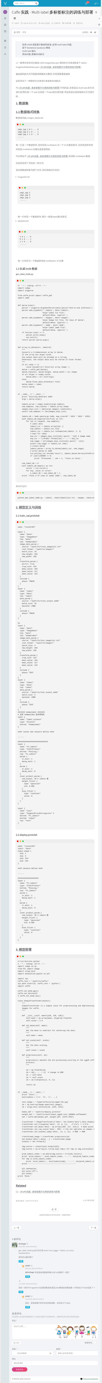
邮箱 (58, 1349)
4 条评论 (57, 23)
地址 (14, 1359)
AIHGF (17, 23)
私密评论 (88, 1343)
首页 (17, 32)
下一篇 (93, 1227)
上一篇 (16, 1227)
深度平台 (79, 23)
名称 (14, 1349)
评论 (14, 1320)
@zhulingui (29, 1272)
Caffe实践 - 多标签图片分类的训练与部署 (60, 67)
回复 (20, 1261)
